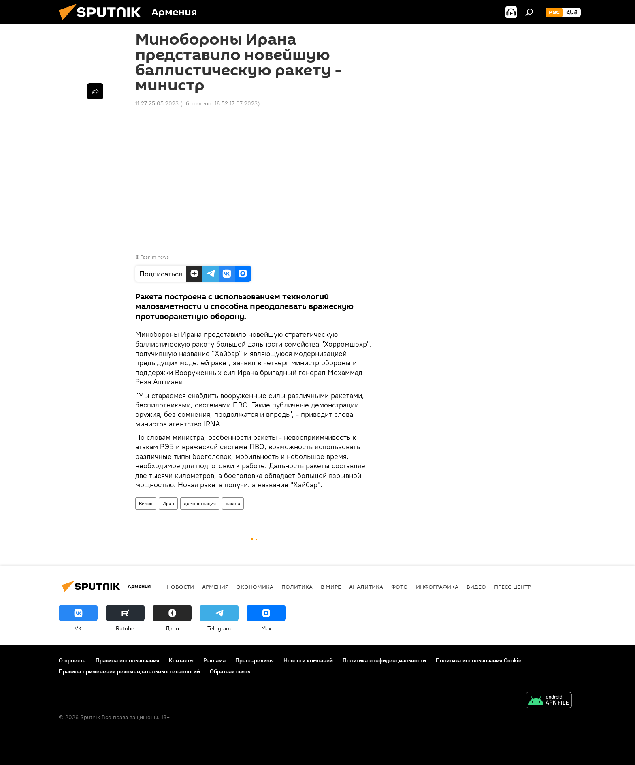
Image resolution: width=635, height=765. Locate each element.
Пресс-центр (512, 586)
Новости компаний (308, 660)
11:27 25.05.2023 (157, 103)
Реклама (214, 660)
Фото (399, 586)
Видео (146, 503)
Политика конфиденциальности (384, 660)
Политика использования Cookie (479, 660)
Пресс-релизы (254, 660)
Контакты (181, 660)
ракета (233, 503)
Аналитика (366, 586)
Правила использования (127, 660)
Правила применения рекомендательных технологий (129, 671)
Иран (168, 503)
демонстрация (200, 503)
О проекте (72, 660)
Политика (297, 586)
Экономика (255, 586)
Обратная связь (230, 671)
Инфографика (437, 586)
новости (180, 586)
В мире (331, 586)
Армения (215, 586)
